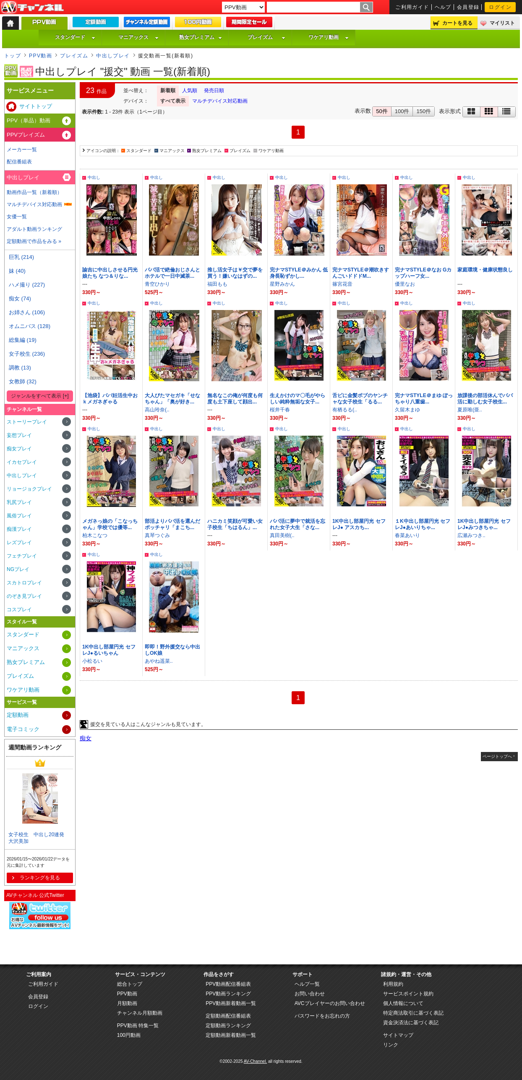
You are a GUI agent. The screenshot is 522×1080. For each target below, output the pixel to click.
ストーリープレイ (27, 422)
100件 (402, 111)
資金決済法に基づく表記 (410, 1023)
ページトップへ (497, 756)
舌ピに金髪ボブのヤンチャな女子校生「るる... (360, 399)
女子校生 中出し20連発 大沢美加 (38, 838)
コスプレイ (19, 609)
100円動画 (129, 1035)
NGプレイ (18, 569)
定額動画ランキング (228, 1025)
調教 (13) (20, 367)
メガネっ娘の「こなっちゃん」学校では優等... (110, 524)
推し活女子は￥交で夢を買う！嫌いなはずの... (235, 273)
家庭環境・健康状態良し (485, 270)
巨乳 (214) (21, 257)
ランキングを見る (40, 878)
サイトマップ (398, 1035)
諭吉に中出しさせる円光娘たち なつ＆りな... (110, 273)
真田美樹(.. (282, 535)
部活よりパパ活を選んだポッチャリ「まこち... (172, 524)
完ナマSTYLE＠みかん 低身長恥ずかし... (299, 273)
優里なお (405, 284)
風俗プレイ (19, 516)
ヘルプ (443, 7)
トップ (12, 56)
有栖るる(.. (344, 410)
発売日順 (214, 90)
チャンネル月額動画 (139, 1013)
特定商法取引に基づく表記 (413, 1013)
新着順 (167, 90)
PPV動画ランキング (228, 994)
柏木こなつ (94, 535)
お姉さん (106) (27, 312)
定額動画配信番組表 (228, 1016)
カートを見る (457, 23)
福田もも (217, 284)
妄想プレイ (19, 435)
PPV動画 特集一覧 (138, 1025)
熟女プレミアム (200, 37)
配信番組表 (19, 162)
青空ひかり (157, 284)
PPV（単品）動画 (28, 120)
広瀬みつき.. (471, 535)
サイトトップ (35, 106)
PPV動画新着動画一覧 (231, 1003)
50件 (381, 111)
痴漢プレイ (19, 529)
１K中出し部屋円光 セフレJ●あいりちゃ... (422, 524)
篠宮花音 (342, 284)
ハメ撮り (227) (27, 285)
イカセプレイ (22, 462)
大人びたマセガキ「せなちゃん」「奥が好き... (172, 399)
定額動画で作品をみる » (34, 241)
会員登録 (468, 7)
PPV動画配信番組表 (228, 984)
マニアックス (138, 37)
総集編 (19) (23, 340)
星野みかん (282, 284)
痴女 (85, 738)
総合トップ (129, 984)
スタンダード (75, 37)
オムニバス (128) (29, 326)
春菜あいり (407, 535)
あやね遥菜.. (159, 661)
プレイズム (266, 37)
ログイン (500, 7)
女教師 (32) (23, 381)
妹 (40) (17, 271)
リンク (390, 1045)
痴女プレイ (19, 449)
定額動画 (18, 715)
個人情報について (403, 1003)
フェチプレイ (22, 556)
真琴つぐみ (157, 535)
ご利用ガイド (412, 7)
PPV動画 (40, 56)
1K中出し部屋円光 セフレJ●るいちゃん (109, 650)
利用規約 (393, 984)
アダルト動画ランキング (34, 229)
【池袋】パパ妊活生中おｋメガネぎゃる (110, 399)
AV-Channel (32, 7)
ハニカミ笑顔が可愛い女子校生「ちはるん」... (235, 524)
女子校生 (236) (27, 354)
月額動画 (127, 1003)
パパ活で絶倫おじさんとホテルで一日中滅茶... (172, 273)
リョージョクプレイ (29, 489)
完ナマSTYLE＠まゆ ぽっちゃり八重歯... (424, 399)
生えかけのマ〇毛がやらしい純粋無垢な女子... (297, 399)
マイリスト (502, 23)
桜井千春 (280, 410)
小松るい (92, 661)
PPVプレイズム (26, 135)
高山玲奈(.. (157, 410)
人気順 (189, 90)
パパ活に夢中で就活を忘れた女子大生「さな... (297, 524)
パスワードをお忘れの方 (322, 1016)
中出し (94, 177)
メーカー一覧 (22, 149)
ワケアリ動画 (328, 37)
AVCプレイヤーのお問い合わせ (330, 1003)
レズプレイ (19, 542)
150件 (423, 111)
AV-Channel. (255, 1061)
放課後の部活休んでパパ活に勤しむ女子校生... (485, 399)
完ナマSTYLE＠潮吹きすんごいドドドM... (360, 273)
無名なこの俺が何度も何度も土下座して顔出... (235, 399)
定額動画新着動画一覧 (231, 1035)
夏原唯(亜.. (469, 410)
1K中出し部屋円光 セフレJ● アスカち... (359, 524)
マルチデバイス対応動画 (220, 101)
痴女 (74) (20, 298)
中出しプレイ (113, 56)
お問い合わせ (310, 994)
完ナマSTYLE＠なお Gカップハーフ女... (423, 273)
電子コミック (23, 729)
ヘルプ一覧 (307, 984)
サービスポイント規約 (408, 994)
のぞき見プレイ (24, 596)
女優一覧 (17, 217)
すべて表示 (172, 101)
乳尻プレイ (19, 502)
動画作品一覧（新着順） (34, 192)
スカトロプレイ (24, 583)
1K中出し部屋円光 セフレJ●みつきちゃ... (484, 524)
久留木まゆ (407, 410)
